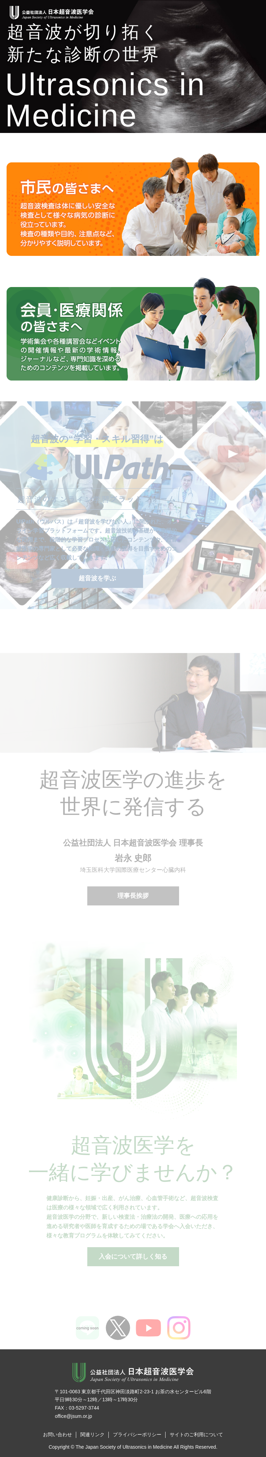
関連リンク (92, 1434)
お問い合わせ (57, 1434)
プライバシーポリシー (137, 1434)
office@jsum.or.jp (73, 1416)
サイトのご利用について (196, 1434)
